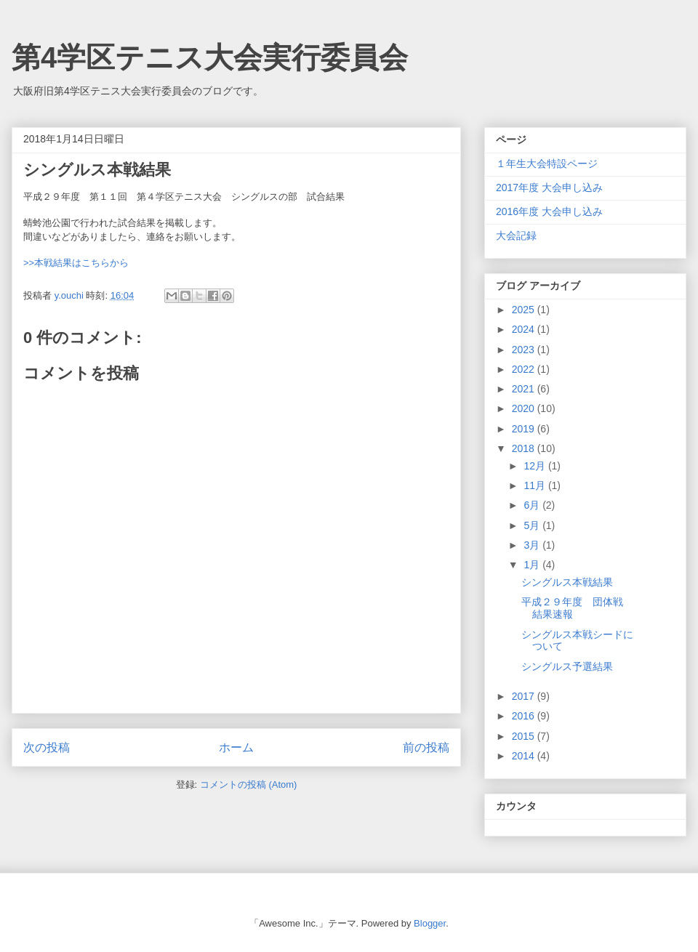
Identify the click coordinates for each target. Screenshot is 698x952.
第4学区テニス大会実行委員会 (210, 57)
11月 (535, 485)
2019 (524, 429)
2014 (524, 756)
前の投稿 (426, 747)
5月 (533, 525)
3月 (533, 545)
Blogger (430, 923)
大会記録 (516, 235)
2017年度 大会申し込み (549, 187)
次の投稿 (46, 747)
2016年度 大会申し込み (549, 211)
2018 (524, 448)
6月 (533, 505)
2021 (524, 389)
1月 (533, 564)
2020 (524, 408)
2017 (524, 696)
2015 (524, 736)
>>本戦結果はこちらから (76, 262)
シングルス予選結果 (567, 666)
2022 (524, 369)
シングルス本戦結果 (567, 582)
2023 (524, 349)
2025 (524, 309)
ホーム (236, 747)
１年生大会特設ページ (547, 163)
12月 (535, 466)
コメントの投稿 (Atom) (248, 784)
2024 (524, 329)
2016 (524, 716)
